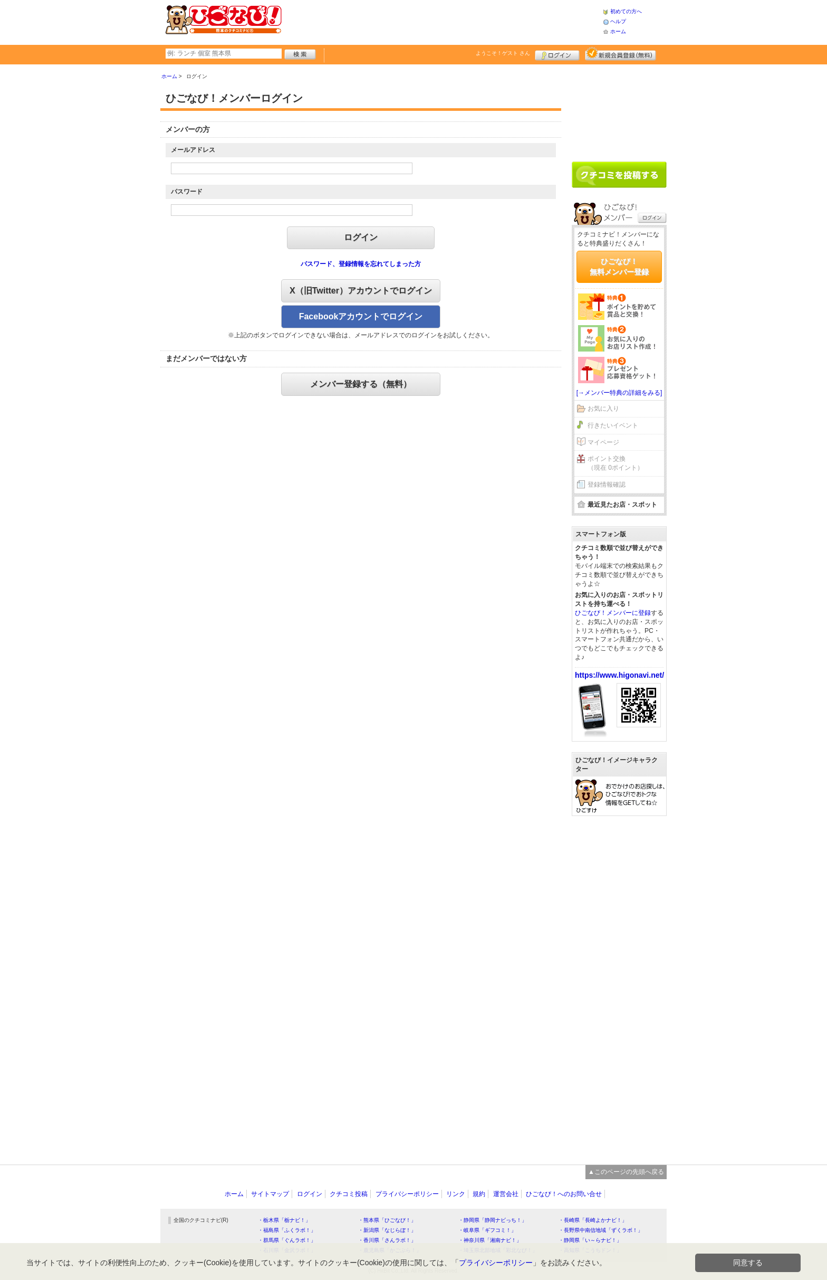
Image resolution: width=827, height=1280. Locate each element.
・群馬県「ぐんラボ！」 (287, 1240)
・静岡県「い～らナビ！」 (590, 1240)
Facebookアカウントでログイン (361, 316)
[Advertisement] (442, 21)
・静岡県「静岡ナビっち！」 (492, 1220)
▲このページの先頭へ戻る (626, 1171)
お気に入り (603, 408)
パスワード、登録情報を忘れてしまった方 (361, 264)
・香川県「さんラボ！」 (387, 1240)
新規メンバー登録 (620, 54)
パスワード (187, 191)
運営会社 (505, 1194)
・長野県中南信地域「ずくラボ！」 (601, 1230)
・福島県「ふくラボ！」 (287, 1230)
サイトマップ (270, 1194)
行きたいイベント (613, 425)
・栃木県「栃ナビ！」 (284, 1220)
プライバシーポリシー (407, 1194)
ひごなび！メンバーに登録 (613, 613)
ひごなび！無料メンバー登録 (619, 266)
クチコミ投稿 (349, 1194)
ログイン (557, 54)
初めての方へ (626, 11)
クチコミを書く (619, 175)
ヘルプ (618, 21)
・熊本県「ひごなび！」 (387, 1220)
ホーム (618, 31)
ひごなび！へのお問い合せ (564, 1194)
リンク (455, 1194)
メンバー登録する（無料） (360, 384)
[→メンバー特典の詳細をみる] (619, 392)
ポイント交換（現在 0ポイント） (615, 463)
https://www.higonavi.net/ (619, 675)
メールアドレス (193, 150)
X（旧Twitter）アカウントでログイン (361, 290)
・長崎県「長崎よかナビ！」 (593, 1220)
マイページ (603, 442)
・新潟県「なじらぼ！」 (387, 1230)
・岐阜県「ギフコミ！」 (487, 1230)
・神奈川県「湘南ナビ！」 (490, 1240)
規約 (479, 1194)
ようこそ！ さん (503, 53)
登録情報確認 (607, 484)
